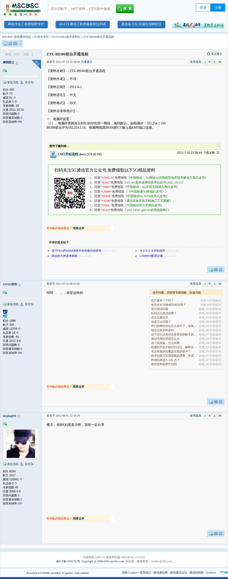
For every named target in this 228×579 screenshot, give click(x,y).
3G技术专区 (41, 36)
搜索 (126, 9)
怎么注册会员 (159, 317)
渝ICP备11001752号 (68, 561)
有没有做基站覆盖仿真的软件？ (171, 351)
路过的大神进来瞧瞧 (64, 256)
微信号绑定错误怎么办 (165, 338)
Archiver (211, 572)
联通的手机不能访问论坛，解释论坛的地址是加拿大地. (174, 347)
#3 (220, 415)
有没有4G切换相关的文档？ (168, 304)
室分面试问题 (159, 309)
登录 (203, 7)
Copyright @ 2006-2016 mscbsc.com (103, 561)
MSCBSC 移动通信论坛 (16, 36)
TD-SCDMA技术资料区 (66, 36)
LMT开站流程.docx (72, 154)
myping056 (9, 416)
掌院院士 (8, 62)
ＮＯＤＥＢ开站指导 (152, 250)
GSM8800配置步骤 (151, 256)
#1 (220, 61)
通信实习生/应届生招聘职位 (141, 24)
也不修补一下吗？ (162, 300)
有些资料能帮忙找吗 (164, 364)
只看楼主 (86, 61)
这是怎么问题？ (161, 321)
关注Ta (29, 82)
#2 (220, 283)
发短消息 (12, 82)
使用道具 (195, 61)
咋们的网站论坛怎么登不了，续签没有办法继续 (174, 326)
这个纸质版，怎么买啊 (165, 343)
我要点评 (78, 228)
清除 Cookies (129, 572)
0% (20, 121)
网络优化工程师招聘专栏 (26, 24)
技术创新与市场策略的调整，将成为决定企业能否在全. (174, 355)
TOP (222, 572)
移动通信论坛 (178, 572)
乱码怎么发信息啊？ (164, 313)
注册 (217, 7)
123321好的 (10, 284)
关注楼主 (214, 53)
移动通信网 (160, 572)
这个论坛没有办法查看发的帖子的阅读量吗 (174, 334)
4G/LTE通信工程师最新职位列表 (82, 24)
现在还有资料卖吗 (162, 330)
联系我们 (145, 572)
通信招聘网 (196, 572)
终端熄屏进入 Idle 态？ (165, 360)
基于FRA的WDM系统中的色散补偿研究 (76, 250)
